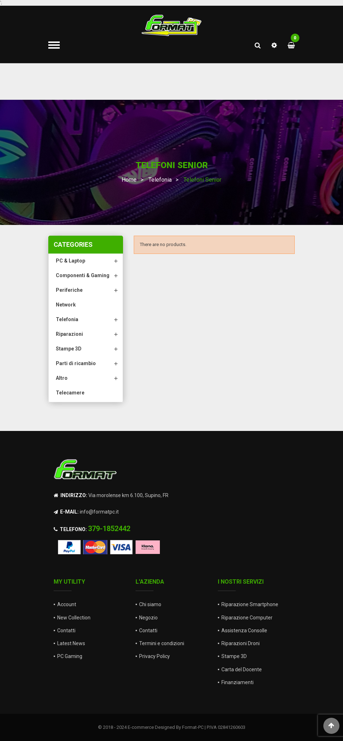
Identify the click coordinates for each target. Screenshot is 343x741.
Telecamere (70, 393)
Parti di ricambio (76, 363)
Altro (62, 378)
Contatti (66, 630)
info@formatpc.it (99, 512)
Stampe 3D (69, 349)
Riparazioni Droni (240, 643)
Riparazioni (69, 334)
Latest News (71, 643)
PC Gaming (69, 656)
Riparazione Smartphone (249, 604)
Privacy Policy (154, 656)
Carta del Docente (241, 669)
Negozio (148, 617)
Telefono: (70, 529)
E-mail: (66, 512)
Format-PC (193, 727)
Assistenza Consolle (244, 630)
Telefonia (67, 319)
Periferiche (69, 290)
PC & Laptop (70, 261)
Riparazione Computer (247, 617)
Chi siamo (150, 604)
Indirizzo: (70, 495)
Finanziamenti (237, 682)
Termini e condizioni (161, 643)
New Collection (73, 617)
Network (66, 305)
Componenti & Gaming (82, 275)
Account (66, 604)
